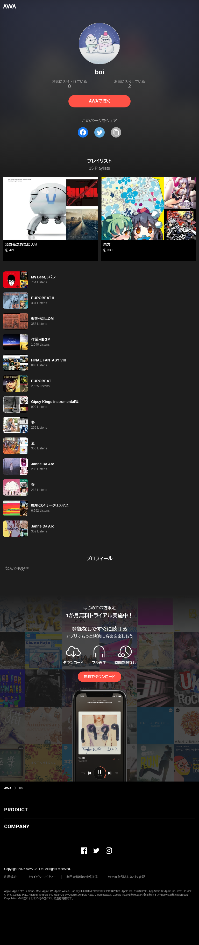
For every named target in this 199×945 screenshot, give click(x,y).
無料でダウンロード (99, 677)
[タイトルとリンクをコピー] (116, 132)
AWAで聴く (99, 101)
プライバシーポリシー (41, 877)
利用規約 (10, 877)
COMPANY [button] (16, 826)
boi (21, 788)
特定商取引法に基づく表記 (126, 877)
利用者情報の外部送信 (82, 877)
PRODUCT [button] (16, 809)
